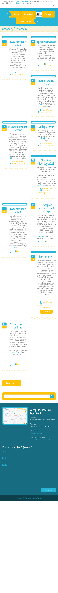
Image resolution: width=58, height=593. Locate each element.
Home (17, 14)
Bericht (16, 475)
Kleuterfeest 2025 (18, 43)
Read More (46, 311)
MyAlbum (44, 138)
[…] (46, 298)
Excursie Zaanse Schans (17, 128)
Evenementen (24, 21)
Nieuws (13, 75)
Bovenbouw (46, 190)
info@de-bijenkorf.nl (24, 1)
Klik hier (40, 105)
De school (29, 14)
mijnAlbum (41, 185)
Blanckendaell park (46, 82)
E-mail (16, 459)
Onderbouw (21, 75)
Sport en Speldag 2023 (46, 162)
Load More (11, 383)
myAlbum (42, 236)
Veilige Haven (46, 126)
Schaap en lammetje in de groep (46, 208)
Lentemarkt (46, 256)
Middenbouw (42, 192)
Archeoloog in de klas (18, 326)
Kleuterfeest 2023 (18, 210)
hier (20, 69)
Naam (16, 452)
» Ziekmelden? (14, 3)
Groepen (48, 14)
